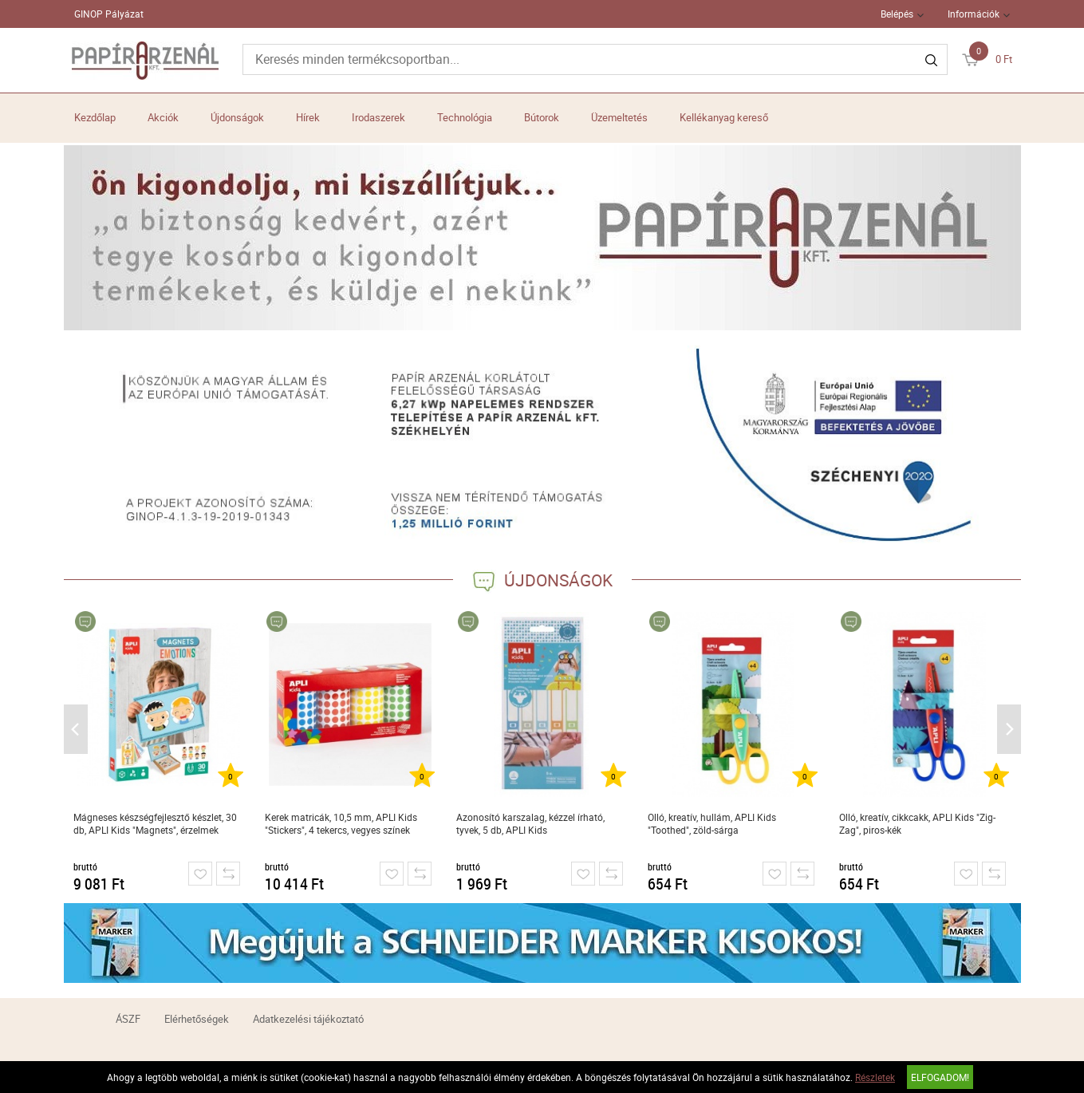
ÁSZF (128, 1019)
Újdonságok (237, 117)
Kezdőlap (95, 117)
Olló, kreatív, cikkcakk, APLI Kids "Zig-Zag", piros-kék (917, 823)
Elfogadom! (940, 1077)
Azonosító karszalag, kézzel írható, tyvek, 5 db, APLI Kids (530, 823)
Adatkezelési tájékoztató (308, 1019)
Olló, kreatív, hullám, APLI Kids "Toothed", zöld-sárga (712, 823)
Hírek (308, 117)
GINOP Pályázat (109, 13)
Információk (973, 13)
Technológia (464, 117)
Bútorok (541, 117)
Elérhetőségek (196, 1019)
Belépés (897, 13)
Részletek (875, 1077)
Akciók (163, 117)
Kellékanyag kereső (724, 117)
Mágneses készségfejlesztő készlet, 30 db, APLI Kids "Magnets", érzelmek (155, 823)
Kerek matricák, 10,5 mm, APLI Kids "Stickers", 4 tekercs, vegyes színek (341, 823)
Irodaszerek (378, 117)
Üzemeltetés (619, 117)
